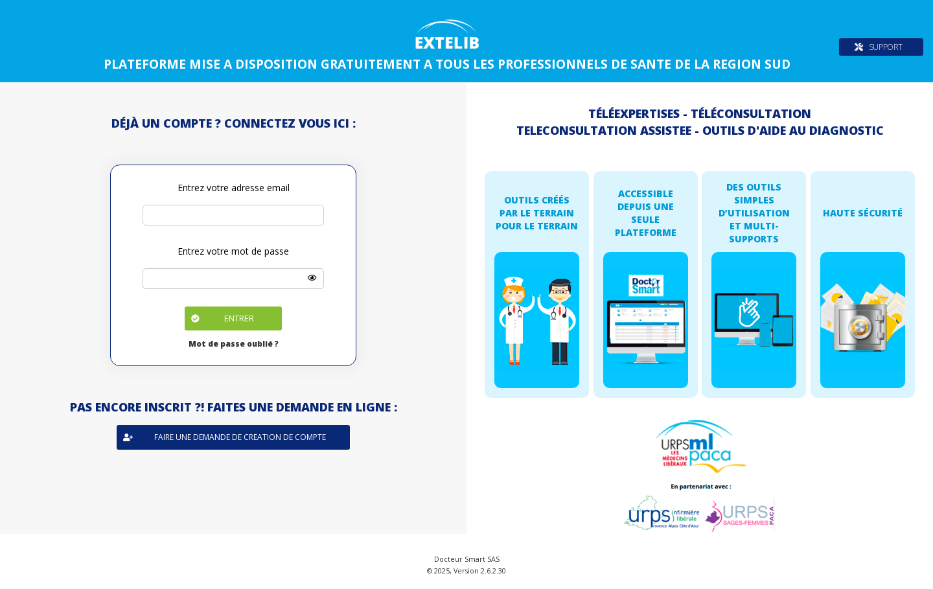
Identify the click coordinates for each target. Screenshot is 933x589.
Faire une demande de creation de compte (224, 437)
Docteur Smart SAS (467, 559)
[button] (233, 318)
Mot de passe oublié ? (234, 343)
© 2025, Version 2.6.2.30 (466, 570)
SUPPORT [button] (886, 46)
